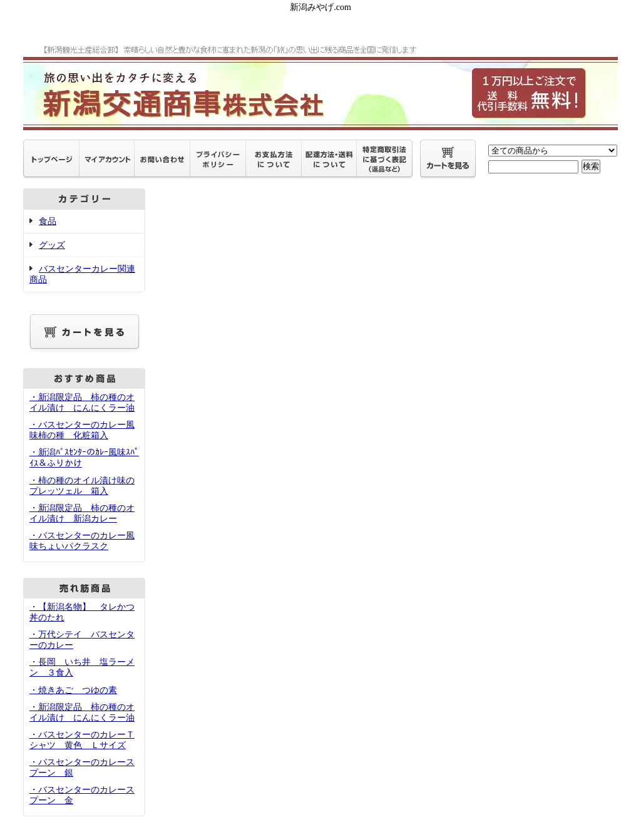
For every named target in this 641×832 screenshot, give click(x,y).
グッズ (52, 245)
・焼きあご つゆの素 (73, 690)
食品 (47, 221)
